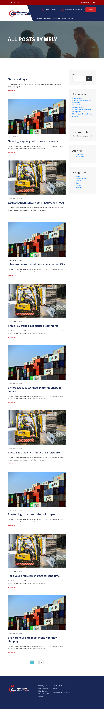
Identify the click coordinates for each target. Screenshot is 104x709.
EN (94, 2)
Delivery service (81, 178)
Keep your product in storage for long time (34, 576)
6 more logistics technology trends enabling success (35, 389)
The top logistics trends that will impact (32, 514)
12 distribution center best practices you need (36, 202)
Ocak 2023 (79, 154)
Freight (78, 181)
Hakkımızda (47, 18)
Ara (73, 74)
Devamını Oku (12, 91)
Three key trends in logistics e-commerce (33, 326)
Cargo (78, 176)
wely (19, 75)
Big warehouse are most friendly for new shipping (32, 639)
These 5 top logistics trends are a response (34, 452)
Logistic (78, 185)
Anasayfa (39, 18)
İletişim (70, 18)
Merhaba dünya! (18, 79)
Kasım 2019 (80, 156)
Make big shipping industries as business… (34, 141)
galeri (64, 18)
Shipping (79, 187)
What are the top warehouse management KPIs (36, 264)
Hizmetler (56, 18)
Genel (78, 183)
